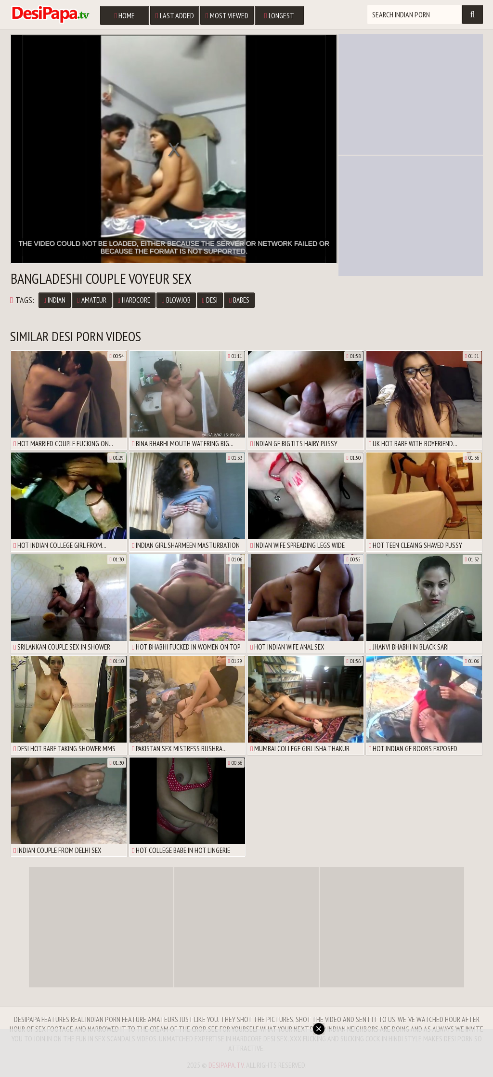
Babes (239, 300)
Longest (279, 15)
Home (124, 15)
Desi (210, 300)
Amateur (91, 300)
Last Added (175, 15)
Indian (54, 300)
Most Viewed (227, 15)
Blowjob (176, 300)
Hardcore (134, 300)
